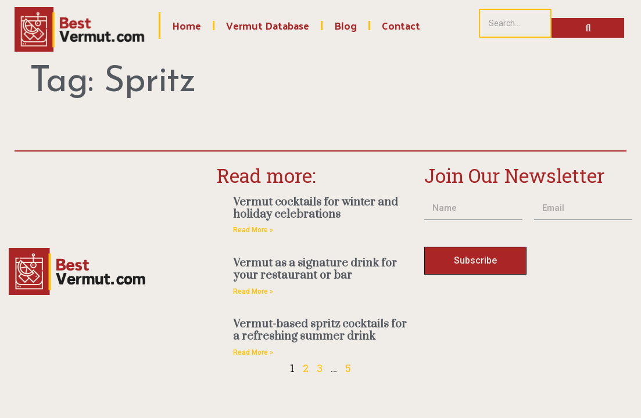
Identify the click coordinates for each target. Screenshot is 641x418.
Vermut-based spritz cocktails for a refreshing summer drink (320, 330)
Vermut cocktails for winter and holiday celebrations (315, 208)
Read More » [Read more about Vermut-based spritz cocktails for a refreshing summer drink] (253, 352)
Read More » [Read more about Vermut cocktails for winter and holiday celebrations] (253, 230)
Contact (401, 25)
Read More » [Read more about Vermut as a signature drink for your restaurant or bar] (253, 291)
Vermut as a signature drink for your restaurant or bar (315, 269)
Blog (345, 25)
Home (186, 25)
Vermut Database (267, 25)
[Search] (515, 23)
